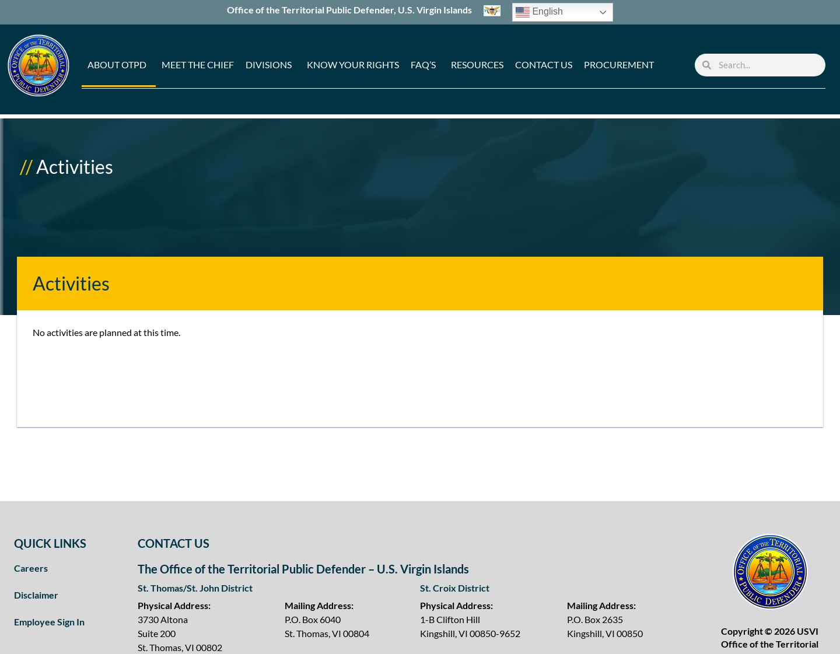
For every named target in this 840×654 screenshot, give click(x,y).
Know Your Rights (353, 64)
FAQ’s (423, 64)
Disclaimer (36, 594)
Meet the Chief (198, 64)
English (539, 12)
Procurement (619, 64)
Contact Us (543, 64)
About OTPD (117, 64)
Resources (477, 64)
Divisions (269, 64)
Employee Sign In (49, 621)
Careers (31, 567)
